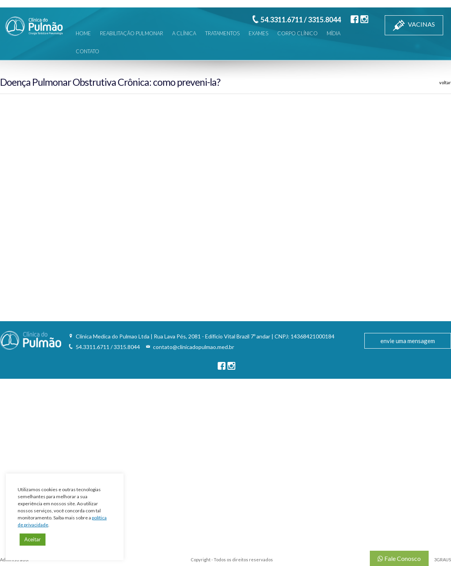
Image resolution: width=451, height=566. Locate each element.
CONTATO (87, 51)
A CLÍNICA (184, 33)
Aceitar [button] (32, 539)
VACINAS (414, 25)
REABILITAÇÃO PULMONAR (131, 33)
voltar (445, 82)
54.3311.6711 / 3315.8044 (300, 19)
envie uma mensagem (407, 340)
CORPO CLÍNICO (297, 33)
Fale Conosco (399, 558)
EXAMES (258, 33)
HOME (83, 33)
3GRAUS (442, 559)
